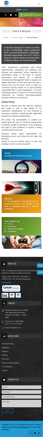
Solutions (5, 351)
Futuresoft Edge (7, 344)
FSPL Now (5, 359)
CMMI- (21, 9)
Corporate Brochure (31, 15)
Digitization (6, 348)
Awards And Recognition (10, 363)
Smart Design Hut (22, 427)
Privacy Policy (35, 427)
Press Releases (7, 367)
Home (6, 37)
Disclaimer (5, 430)
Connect (5, 370)
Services (5, 355)
